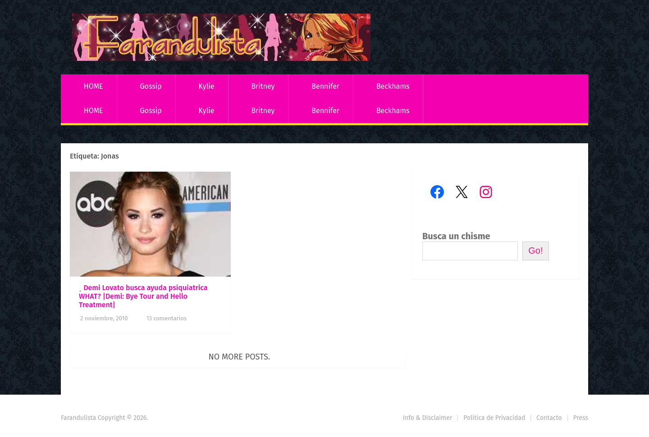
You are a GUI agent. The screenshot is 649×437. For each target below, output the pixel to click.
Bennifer (325, 86)
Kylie (207, 86)
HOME (93, 86)
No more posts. (239, 357)
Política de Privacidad (494, 418)
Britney (262, 86)
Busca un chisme (456, 236)
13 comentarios (166, 318)
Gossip (150, 86)
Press (580, 418)
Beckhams (393, 86)
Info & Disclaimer (427, 418)
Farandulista (78, 418)
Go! (535, 250)
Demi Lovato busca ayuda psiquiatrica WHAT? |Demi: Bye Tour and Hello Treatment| (143, 296)
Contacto (549, 418)
